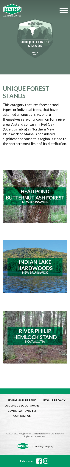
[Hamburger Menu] (63, 10)
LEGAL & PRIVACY (54, 400)
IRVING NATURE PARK (22, 400)
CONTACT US (22, 415)
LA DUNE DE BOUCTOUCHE (22, 405)
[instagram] (45, 461)
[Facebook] (39, 461)
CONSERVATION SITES (22, 410)
